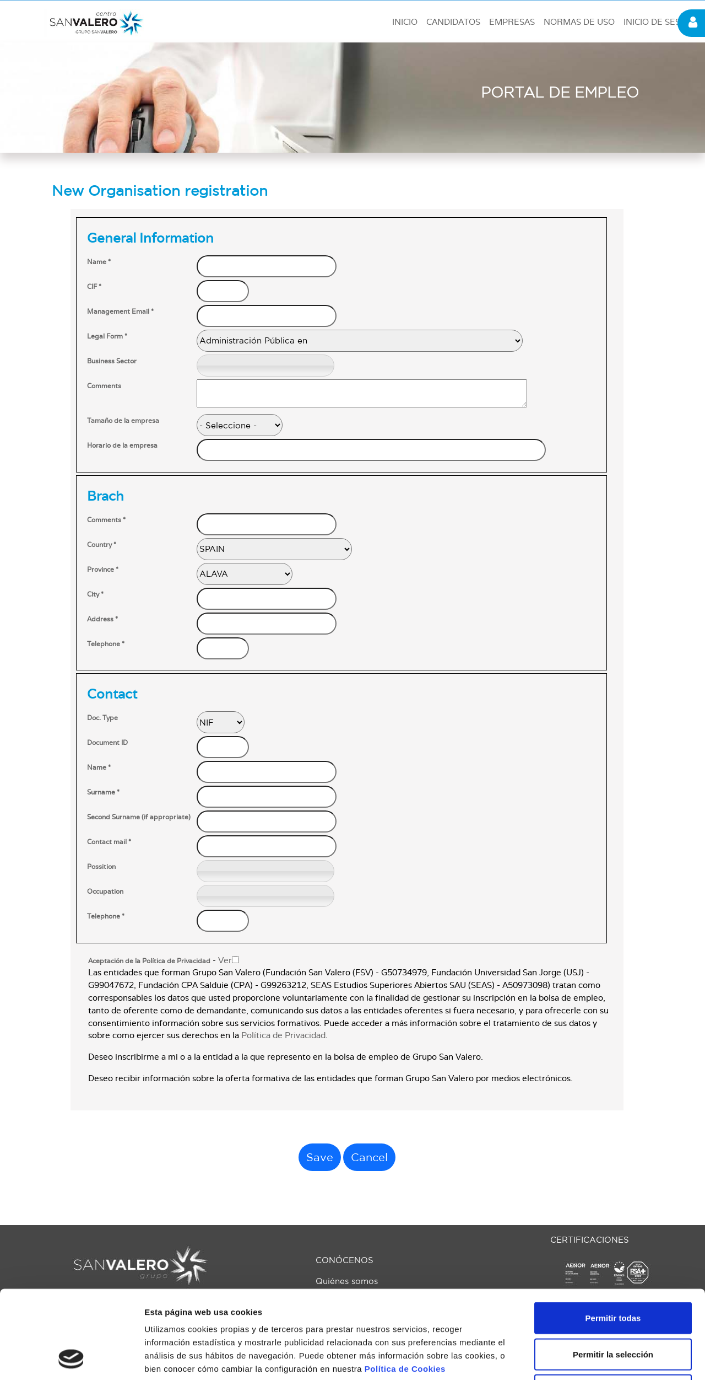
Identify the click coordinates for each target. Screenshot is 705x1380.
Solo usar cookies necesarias (613, 1307)
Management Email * (120, 311)
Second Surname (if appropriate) (139, 817)
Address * (102, 619)
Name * (99, 262)
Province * (102, 569)
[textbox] (265, 366)
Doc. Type (102, 718)
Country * (101, 545)
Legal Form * (107, 336)
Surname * (103, 792)
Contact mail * (109, 842)
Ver (225, 960)
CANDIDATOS (453, 22)
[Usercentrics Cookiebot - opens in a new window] (71, 1358)
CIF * (94, 287)
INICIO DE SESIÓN (659, 22)
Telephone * (105, 644)
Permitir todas (613, 1235)
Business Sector (112, 361)
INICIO (404, 22)
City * (95, 594)
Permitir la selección (613, 1271)
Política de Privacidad (283, 1035)
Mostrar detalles (596, 1358)
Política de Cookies (405, 1286)
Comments (104, 386)
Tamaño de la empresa (123, 421)
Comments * (106, 520)
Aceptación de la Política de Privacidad (149, 961)
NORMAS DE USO (579, 22)
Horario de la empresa (122, 445)
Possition (101, 867)
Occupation (105, 891)
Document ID (107, 743)
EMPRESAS (512, 22)
